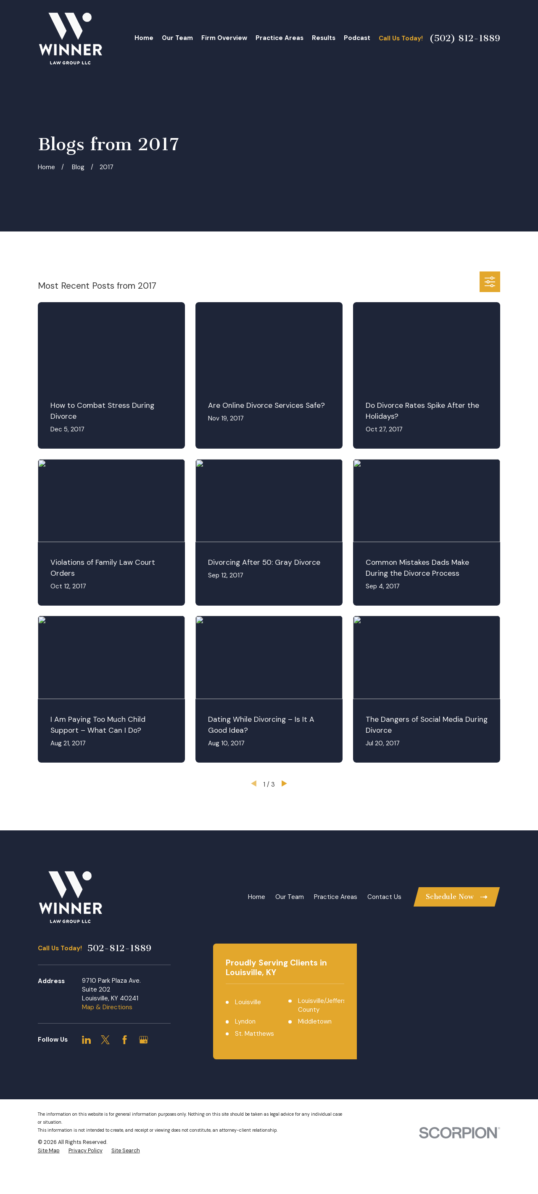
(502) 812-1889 (464, 38)
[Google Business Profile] (143, 1039)
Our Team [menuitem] (177, 38)
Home (256, 897)
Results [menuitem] (323, 38)
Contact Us (384, 897)
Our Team (289, 897)
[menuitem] (49, 1151)
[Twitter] (105, 1039)
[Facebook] (124, 1039)
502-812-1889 (119, 948)
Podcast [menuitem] (357, 38)
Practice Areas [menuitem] (279, 38)
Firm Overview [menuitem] (224, 38)
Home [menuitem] (143, 38)
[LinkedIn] (86, 1039)
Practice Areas (335, 897)
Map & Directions (107, 1007)
